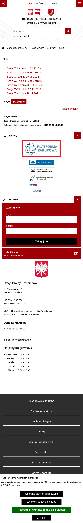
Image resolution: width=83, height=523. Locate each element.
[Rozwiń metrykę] (18, 101)
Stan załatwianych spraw (41, 401)
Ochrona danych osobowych (41, 493)
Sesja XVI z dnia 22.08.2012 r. (24, 80)
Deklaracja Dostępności (41, 462)
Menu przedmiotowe (17, 48)
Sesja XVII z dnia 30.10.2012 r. (25, 85)
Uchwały (51, 48)
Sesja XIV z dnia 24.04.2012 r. (24, 72)
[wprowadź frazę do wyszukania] (38, 31)
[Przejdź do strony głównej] (41, 17)
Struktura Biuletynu (41, 421)
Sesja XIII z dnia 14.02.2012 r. (24, 68)
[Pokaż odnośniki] (3, 3)
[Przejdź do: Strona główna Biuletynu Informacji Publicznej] (3, 48)
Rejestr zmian (41, 452)
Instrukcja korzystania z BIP (41, 442)
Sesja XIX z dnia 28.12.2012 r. (24, 93)
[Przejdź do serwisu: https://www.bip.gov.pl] (41, 3)
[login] (41, 219)
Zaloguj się (41, 241)
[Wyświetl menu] (79, 3)
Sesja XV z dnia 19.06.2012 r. (24, 76)
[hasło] (41, 231)
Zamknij (41, 517)
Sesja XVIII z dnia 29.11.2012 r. (25, 89)
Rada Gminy (37, 48)
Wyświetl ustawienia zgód (41, 501)
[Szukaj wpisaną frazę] (68, 31)
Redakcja (41, 431)
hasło (9, 225)
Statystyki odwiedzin (41, 473)
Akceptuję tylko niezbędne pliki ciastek (41, 509)
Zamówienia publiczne (41, 411)
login (9, 214)
